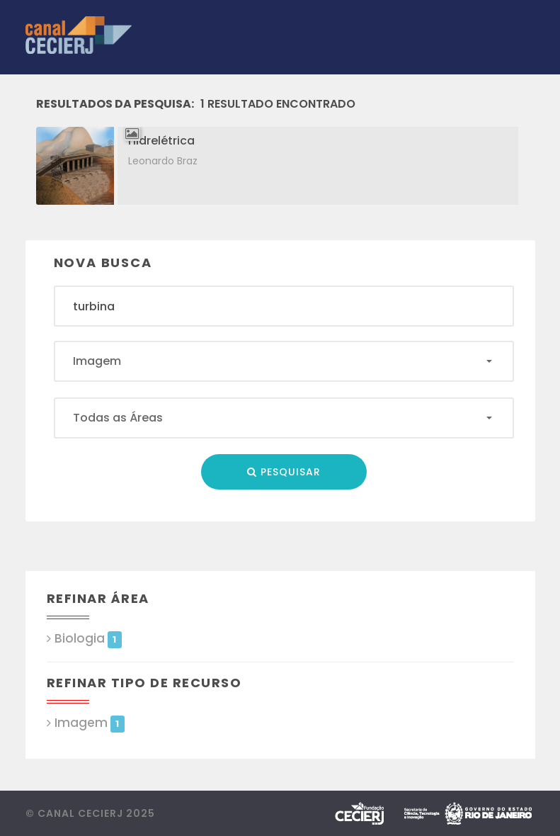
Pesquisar (284, 472)
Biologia (88, 639)
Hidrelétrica (161, 140)
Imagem (90, 723)
